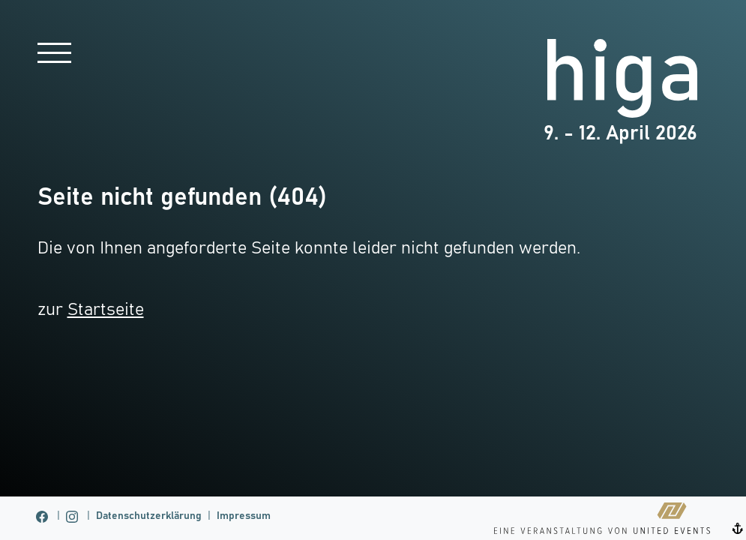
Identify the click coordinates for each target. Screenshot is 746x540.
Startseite (105, 310)
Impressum (244, 516)
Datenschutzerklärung (149, 516)
